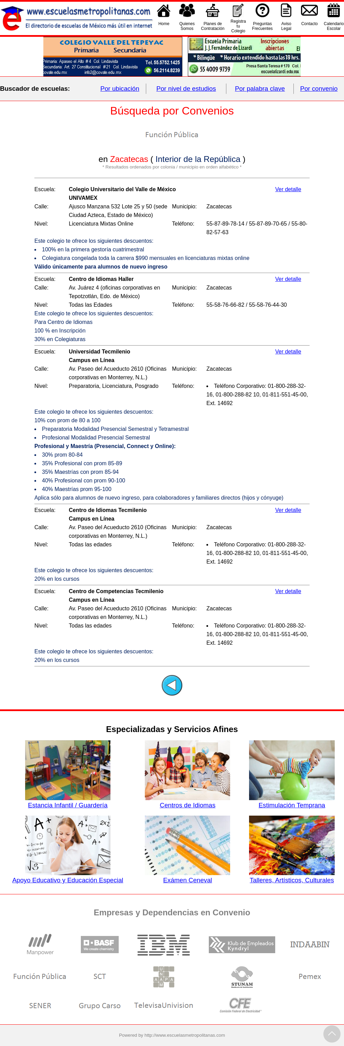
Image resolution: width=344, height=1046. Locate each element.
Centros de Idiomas (187, 801)
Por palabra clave (260, 88)
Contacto (309, 26)
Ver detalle (288, 189)
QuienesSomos (187, 26)
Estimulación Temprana (291, 801)
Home (163, 26)
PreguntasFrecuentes (262, 26)
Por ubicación (119, 88)
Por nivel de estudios (186, 88)
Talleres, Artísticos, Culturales (291, 876)
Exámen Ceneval (187, 876)
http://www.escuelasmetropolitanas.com (184, 1035)
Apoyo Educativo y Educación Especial (67, 876)
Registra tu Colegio (238, 26)
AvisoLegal (286, 26)
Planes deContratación (212, 26)
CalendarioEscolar (334, 26)
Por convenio (319, 88)
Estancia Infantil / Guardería (67, 801)
